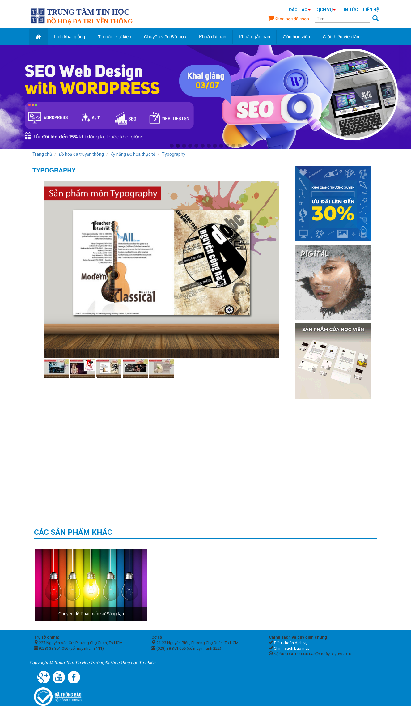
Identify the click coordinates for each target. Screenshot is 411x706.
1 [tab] (171, 146)
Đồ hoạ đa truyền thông (81, 154)
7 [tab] (208, 146)
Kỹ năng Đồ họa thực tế (133, 154)
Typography (173, 154)
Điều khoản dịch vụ (290, 642)
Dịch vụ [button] (326, 9)
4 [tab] (190, 146)
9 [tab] (221, 146)
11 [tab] (233, 146)
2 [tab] (178, 146)
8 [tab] (215, 146)
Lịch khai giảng (69, 36)
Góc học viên (296, 36)
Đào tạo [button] (300, 9)
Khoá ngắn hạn (254, 36)
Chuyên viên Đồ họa (165, 36)
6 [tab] (202, 146)
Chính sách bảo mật (291, 648)
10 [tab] (227, 146)
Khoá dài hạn (212, 36)
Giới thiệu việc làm (342, 36)
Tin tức (349, 9)
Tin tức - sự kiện (114, 36)
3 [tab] (184, 146)
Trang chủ (42, 154)
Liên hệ (371, 9)
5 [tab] (196, 146)
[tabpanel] (205, 97)
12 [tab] (239, 146)
